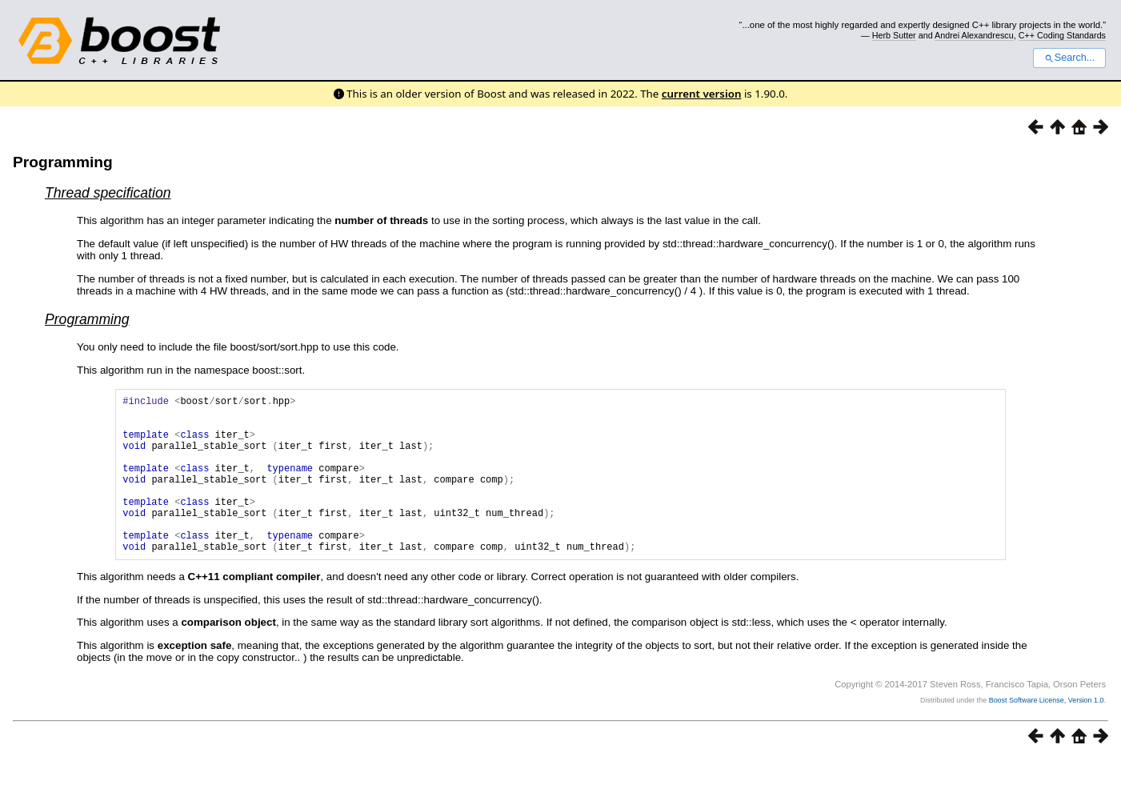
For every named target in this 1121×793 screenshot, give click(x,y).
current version (702, 93)
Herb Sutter (894, 35)
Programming (63, 162)
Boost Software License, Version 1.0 (1046, 734)
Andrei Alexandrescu (974, 35)
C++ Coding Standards (1062, 35)
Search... (1069, 57)
